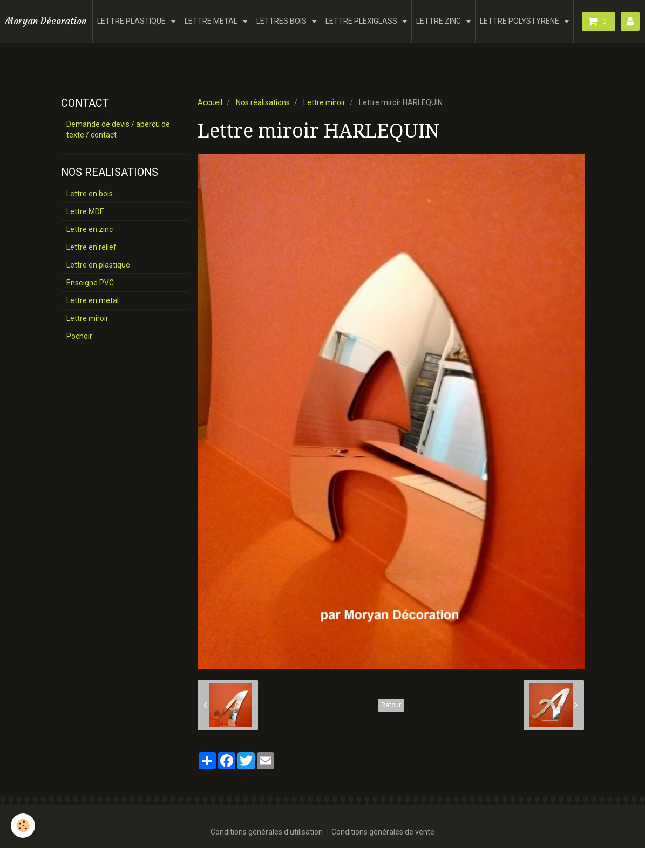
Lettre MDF (85, 211)
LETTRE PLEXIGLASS (362, 21)
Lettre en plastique (98, 265)
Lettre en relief (91, 247)
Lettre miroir (324, 102)
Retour (391, 705)
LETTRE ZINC (439, 21)
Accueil (210, 102)
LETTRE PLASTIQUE (132, 21)
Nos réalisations (263, 102)
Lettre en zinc (89, 229)
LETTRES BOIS (282, 21)
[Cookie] (23, 825)
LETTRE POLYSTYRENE (520, 21)
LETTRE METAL (212, 21)
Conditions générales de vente (382, 832)
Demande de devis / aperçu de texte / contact (118, 129)
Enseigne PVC (90, 282)
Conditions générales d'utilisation (267, 832)
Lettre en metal (92, 300)
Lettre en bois (89, 193)
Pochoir (79, 336)
